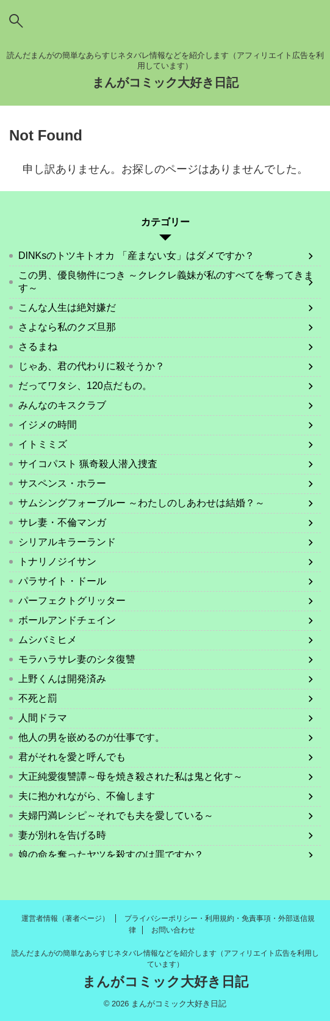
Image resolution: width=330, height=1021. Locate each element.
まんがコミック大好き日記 (165, 82)
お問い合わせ (173, 930)
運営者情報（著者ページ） (65, 918)
